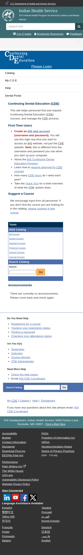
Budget (6, 437)
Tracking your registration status (30, 328)
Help (8, 87)
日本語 (46, 531)
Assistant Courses (17, 243)
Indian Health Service (38, 10)
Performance (10, 462)
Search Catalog (14, 387)
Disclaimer (8, 446)
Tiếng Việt (8, 516)
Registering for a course (25, 323)
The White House (12, 470)
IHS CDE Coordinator (32, 378)
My (12, 400)
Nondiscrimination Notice (57, 446)
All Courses (14, 234)
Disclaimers (48, 400)
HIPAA (46, 442)
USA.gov (7, 475)
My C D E (11, 80)
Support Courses (16, 252)
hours (35, 175)
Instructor (17, 353)
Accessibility (9, 433)
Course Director (21, 357)
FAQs (45, 433)
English (46, 540)
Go (41, 272)
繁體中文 (7, 512)
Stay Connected (12, 490)
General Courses (17, 257)
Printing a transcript (23, 332)
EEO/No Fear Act (12, 455)
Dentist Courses (16, 239)
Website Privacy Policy (16, 484)
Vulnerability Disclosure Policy (20, 479)
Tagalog (46, 507)
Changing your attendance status (31, 336)
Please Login (41, 66)
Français (7, 527)
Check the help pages (24, 374)
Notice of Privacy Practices (58, 451)
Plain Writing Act (12, 466)
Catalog (10, 72)
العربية (45, 516)
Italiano (6, 540)
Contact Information (14, 442)
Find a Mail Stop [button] (55, 424)
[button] (79, 26)
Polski (5, 531)
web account (39, 131)
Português (8, 536)
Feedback (76, 33)
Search (13, 267)
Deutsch (47, 527)
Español (7, 507)
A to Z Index (23, 33)
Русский (47, 512)
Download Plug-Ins (13, 451)
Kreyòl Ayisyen (51, 520)
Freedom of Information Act (58, 437)
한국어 (6, 520)
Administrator (22, 361)
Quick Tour (32, 183)
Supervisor (17, 349)
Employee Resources (50, 33)
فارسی (46, 536)
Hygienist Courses (17, 248)
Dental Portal (13, 95)
